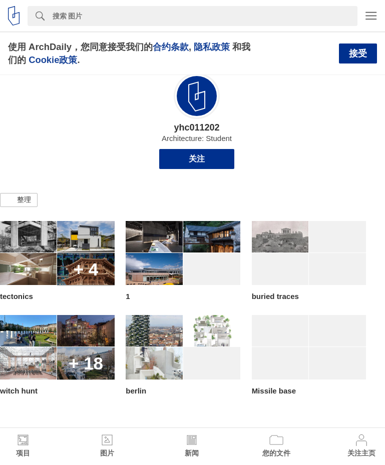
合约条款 (171, 47)
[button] (19, 200)
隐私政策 (212, 47)
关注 (197, 158)
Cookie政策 (53, 59)
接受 (358, 53)
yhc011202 (196, 127)
